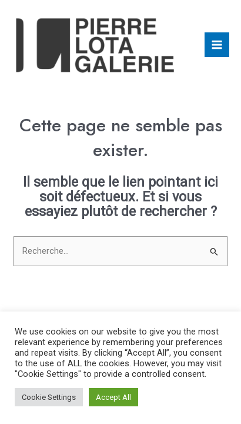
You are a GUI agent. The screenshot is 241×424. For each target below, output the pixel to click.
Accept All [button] (113, 397)
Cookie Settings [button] (49, 397)
